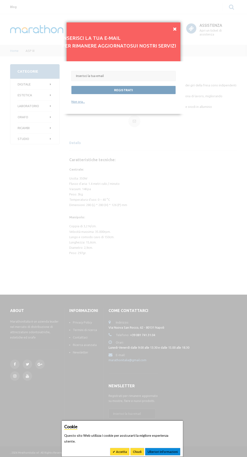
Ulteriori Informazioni (163, 451)
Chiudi (137, 451)
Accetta (121, 451)
